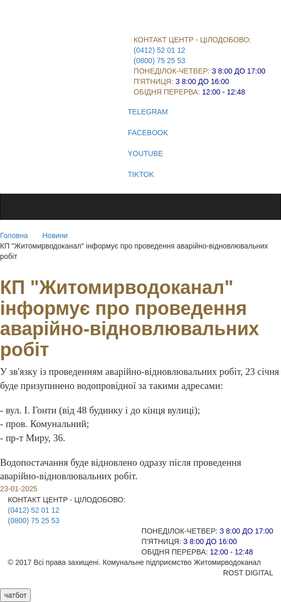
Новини (55, 235)
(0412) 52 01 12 (159, 50)
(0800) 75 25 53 (159, 60)
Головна (14, 235)
